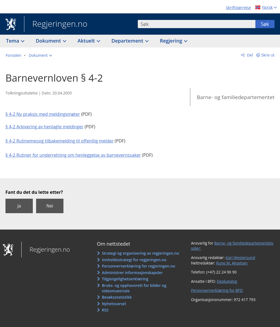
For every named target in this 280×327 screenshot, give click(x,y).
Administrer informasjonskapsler (132, 272)
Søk (265, 24)
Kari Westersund (240, 257)
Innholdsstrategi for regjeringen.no (134, 259)
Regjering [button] (171, 40)
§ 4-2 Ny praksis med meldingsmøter (42, 114)
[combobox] (196, 24)
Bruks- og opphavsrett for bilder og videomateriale (134, 288)
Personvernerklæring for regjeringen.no (138, 266)
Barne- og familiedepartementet (236, 97)
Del (249, 55)
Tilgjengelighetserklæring (125, 278)
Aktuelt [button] (87, 40)
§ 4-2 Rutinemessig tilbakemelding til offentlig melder (59, 141)
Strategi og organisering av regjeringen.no (140, 253)
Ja (19, 206)
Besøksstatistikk (117, 297)
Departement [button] (128, 40)
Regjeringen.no (56, 24)
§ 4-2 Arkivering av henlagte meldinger (44, 127)
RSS (105, 310)
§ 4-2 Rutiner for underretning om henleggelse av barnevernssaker (73, 155)
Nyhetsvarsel (114, 303)
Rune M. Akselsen (232, 263)
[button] (40, 55)
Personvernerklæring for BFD (217, 290)
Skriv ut (268, 55)
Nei (49, 206)
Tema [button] (13, 40)
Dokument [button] (49, 40)
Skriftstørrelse (238, 7)
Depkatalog (227, 281)
